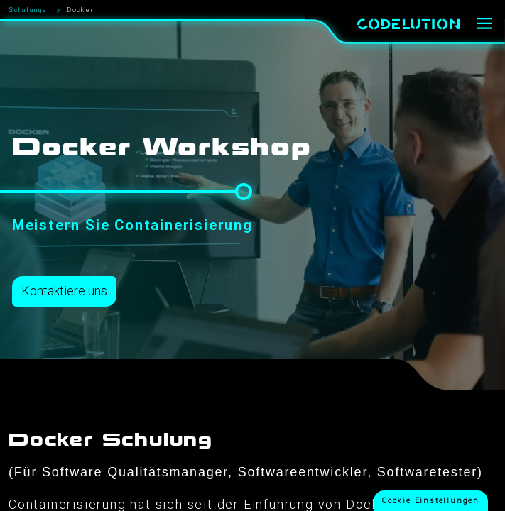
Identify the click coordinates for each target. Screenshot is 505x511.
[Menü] (484, 24)
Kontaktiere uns (64, 290)
